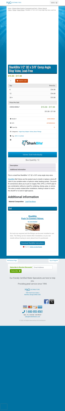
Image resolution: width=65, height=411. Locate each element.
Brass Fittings (20, 10)
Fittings (14, 10)
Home (9, 8)
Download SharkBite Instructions (32, 243)
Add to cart (22, 81)
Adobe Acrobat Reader (36, 247)
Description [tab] (14, 165)
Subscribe (15, 271)
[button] (53, 3)
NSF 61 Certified (19, 136)
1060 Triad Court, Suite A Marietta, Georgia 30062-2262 (32, 292)
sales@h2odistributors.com (32, 316)
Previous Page (12, 260)
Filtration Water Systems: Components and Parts (24, 8)
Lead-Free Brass (30, 201)
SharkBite (11, 179)
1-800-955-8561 (34, 312)
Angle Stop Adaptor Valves (26, 131)
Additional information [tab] (18, 169)
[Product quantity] (11, 81)
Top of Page (54, 260)
